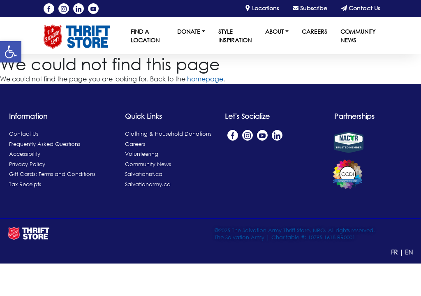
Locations (262, 8)
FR (395, 252)
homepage (205, 79)
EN (409, 252)
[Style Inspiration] (232, 37)
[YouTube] (93, 8)
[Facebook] (49, 8)
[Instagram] (63, 8)
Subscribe (310, 8)
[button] (10, 51)
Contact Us (360, 8)
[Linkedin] (78, 8)
